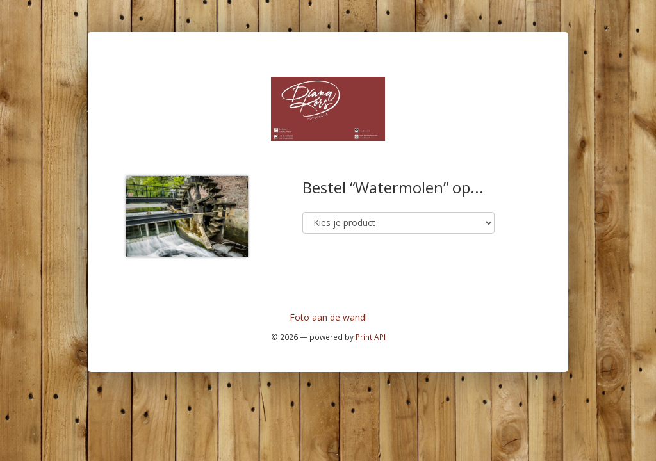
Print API (371, 337)
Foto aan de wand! (328, 317)
